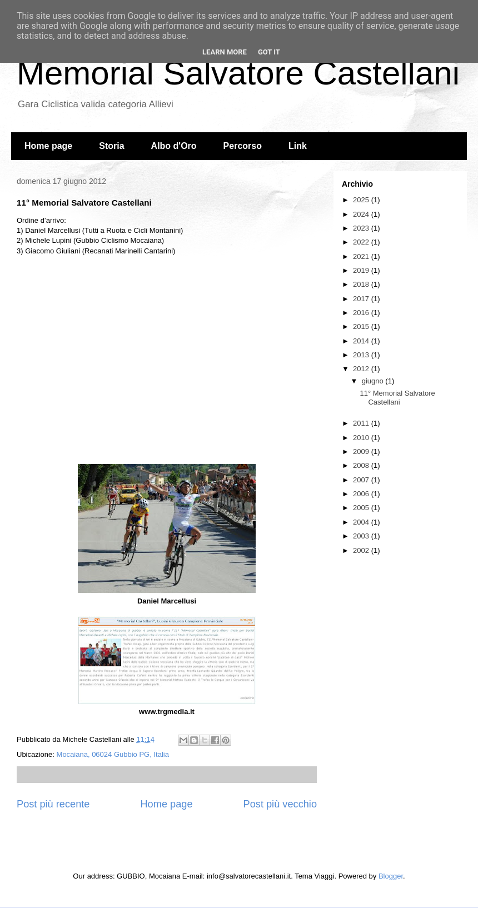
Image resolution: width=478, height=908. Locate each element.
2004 (362, 522)
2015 (362, 326)
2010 (362, 437)
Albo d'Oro (174, 146)
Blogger (391, 876)
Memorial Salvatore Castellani (238, 73)
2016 (362, 312)
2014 (362, 341)
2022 (362, 242)
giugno (374, 381)
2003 (362, 536)
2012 (362, 369)
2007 (362, 480)
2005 (362, 507)
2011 (362, 423)
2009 (362, 451)
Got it (269, 52)
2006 (362, 494)
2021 (362, 256)
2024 (362, 214)
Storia (111, 146)
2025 (362, 200)
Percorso (242, 146)
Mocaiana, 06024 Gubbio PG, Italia (113, 754)
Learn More (224, 52)
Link (297, 146)
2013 (362, 355)
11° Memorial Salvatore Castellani (397, 397)
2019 (362, 270)
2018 (362, 284)
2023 (362, 228)
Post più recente (53, 804)
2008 (362, 465)
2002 (362, 550)
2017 (362, 299)
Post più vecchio (280, 804)
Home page (48, 146)
